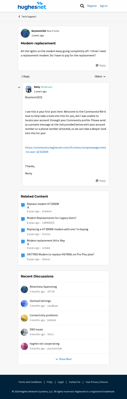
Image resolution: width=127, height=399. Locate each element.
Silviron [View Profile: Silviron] (46, 259)
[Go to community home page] (32, 6)
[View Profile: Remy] (28, 89)
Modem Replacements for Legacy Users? (51, 218)
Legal (61, 382)
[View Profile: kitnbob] (24, 318)
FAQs (50, 382)
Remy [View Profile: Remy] (37, 87)
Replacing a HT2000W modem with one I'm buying (57, 229)
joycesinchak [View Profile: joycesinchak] (54, 348)
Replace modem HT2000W (43, 204)
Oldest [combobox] (100, 77)
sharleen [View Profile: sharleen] (47, 211)
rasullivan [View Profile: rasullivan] (52, 305)
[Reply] (100, 65)
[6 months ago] (37, 334)
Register (92, 6)
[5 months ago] (37, 292)
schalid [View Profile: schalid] (46, 248)
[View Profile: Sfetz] (24, 332)
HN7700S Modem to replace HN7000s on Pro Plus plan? (60, 254)
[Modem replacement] (40, 91)
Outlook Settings (40, 301)
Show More (63, 359)
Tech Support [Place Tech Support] (27, 16)
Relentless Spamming (43, 287)
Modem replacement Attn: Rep (46, 240)
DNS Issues (36, 329)
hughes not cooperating (44, 343)
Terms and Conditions (30, 382)
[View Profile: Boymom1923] (25, 33)
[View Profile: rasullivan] (24, 303)
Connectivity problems (44, 315)
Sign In (103, 6)
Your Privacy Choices (97, 382)
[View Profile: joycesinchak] (24, 346)
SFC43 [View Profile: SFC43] (50, 291)
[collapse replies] (19, 87)
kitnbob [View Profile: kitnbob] (51, 320)
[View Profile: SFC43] (24, 289)
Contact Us (74, 382)
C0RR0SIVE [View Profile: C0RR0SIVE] (48, 222)
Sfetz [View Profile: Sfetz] (50, 334)
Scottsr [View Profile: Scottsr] (46, 234)
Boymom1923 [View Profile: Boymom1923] (39, 31)
